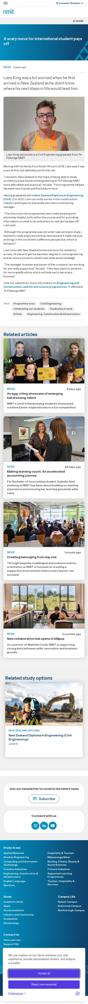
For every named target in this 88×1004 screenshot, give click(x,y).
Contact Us (11, 934)
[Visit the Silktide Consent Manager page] (78, 994)
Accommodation (13, 910)
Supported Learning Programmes (59, 875)
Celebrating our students (29, 308)
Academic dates (13, 901)
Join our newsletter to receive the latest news (44, 795)
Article (18, 314)
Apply (6, 906)
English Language (14, 881)
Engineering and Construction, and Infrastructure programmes (41, 284)
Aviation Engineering (16, 857)
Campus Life (66, 896)
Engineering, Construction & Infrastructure (53, 314)
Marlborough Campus (71, 910)
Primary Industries (58, 869)
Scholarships (11, 923)
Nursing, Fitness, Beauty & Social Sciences (63, 863)
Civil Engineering (50, 303)
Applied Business (13, 853)
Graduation (10, 918)
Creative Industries (15, 869)
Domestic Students (69, 3)
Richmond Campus (69, 906)
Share (79, 21)
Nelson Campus (67, 901)
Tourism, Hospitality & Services (60, 883)
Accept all (44, 973)
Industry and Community (18, 914)
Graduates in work (61, 308)
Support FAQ (11, 944)
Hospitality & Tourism (60, 853)
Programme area (24, 303)
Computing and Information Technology (20, 863)
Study (7, 896)
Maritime (9, 885)
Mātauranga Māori (58, 857)
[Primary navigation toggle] (5, 3)
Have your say (12, 940)
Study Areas (11, 847)
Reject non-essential (44, 984)
